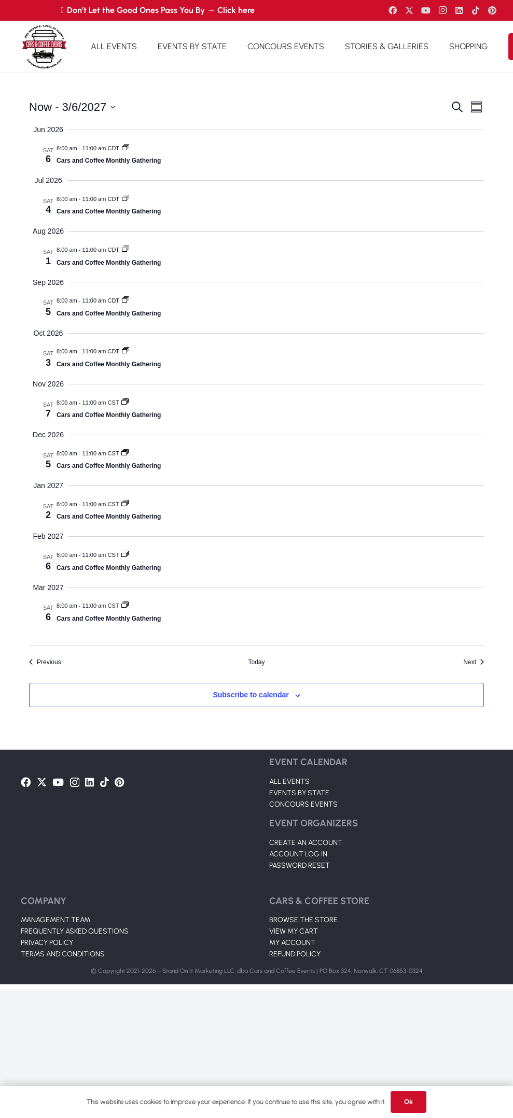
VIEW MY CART (293, 931)
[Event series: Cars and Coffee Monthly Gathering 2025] (125, 148)
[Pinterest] (492, 10)
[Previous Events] (45, 662)
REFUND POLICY (295, 954)
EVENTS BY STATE (299, 793)
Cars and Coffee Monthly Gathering (109, 160)
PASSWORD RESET (299, 865)
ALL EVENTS (289, 781)
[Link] (44, 46)
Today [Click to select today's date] (256, 662)
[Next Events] (473, 662)
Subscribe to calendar (250, 695)
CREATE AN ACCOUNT (305, 842)
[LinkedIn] (459, 10)
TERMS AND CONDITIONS (63, 954)
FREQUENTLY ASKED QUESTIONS (75, 931)
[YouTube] (426, 10)
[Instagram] (442, 10)
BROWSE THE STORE (303, 919)
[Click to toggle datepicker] (72, 107)
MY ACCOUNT (292, 942)
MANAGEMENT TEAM (55, 919)
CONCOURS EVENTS (303, 804)
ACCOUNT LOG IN (298, 854)
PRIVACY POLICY (47, 942)
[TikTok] (475, 10)
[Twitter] (409, 10)
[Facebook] (392, 10)
